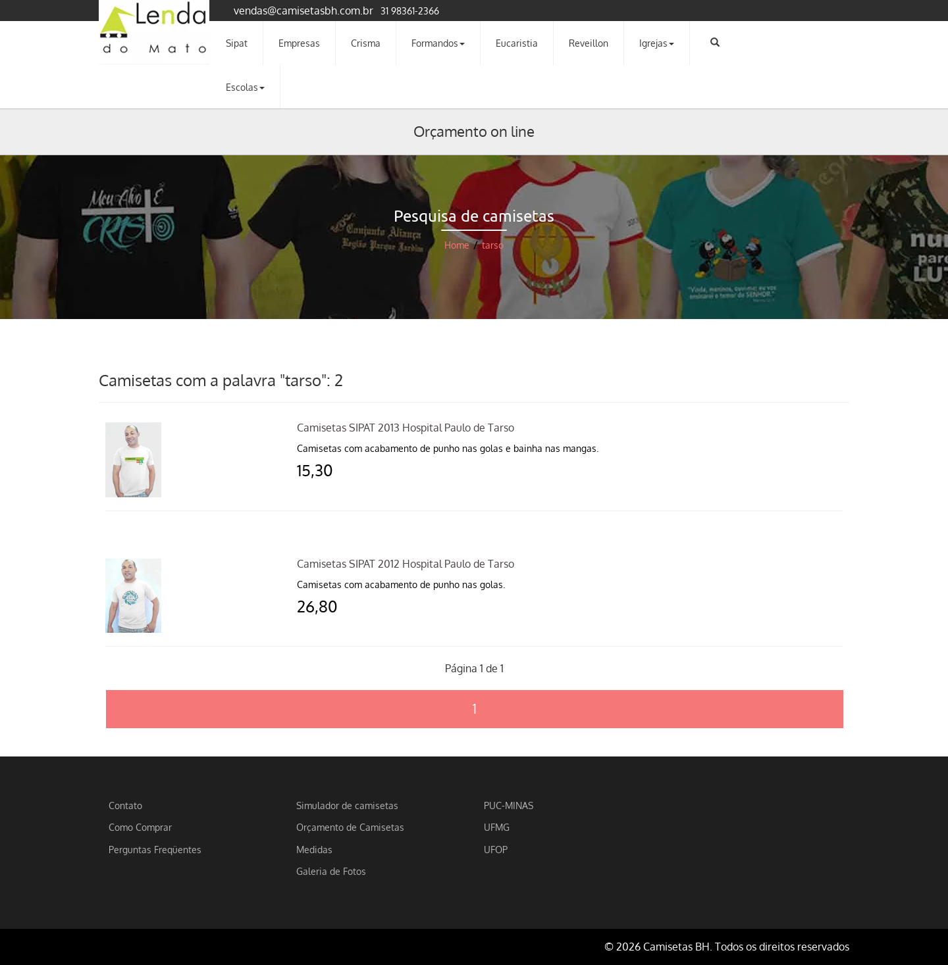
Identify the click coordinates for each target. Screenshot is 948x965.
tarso (493, 245)
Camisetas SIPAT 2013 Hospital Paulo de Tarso (405, 427)
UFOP (496, 849)
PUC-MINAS (508, 805)
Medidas (314, 849)
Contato (125, 805)
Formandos (438, 43)
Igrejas (656, 43)
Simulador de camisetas (347, 805)
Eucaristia (517, 43)
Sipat (237, 43)
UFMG (497, 827)
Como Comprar (140, 827)
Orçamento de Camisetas (350, 827)
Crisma (366, 43)
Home (456, 245)
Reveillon (588, 43)
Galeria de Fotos (331, 871)
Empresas (299, 43)
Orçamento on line (474, 131)
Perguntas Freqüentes (155, 849)
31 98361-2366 (410, 10)
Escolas (245, 87)
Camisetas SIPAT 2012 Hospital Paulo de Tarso (405, 563)
